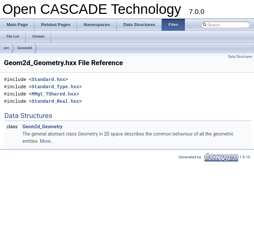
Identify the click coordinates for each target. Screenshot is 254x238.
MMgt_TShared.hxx (54, 94)
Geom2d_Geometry (42, 126)
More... (47, 141)
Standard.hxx (48, 79)
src (6, 48)
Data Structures (240, 57)
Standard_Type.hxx (55, 87)
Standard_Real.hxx (55, 101)
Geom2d (25, 48)
